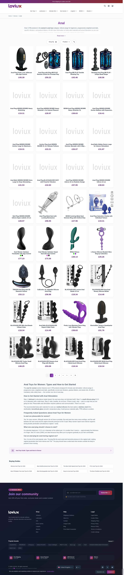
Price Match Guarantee (69, 529)
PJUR (85, 544)
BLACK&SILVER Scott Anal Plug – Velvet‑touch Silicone (74, 362)
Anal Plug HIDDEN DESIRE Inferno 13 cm (101, 181)
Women (15, 16)
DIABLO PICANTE (41, 544)
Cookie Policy (94, 518)
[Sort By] (65, 42)
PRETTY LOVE (63, 544)
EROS (20, 548)
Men (37, 532)
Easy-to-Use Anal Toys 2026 (71, 471)
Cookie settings (95, 532)
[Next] (71, 375)
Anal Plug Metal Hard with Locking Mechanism (48, 217)
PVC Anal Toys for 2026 (96, 466)
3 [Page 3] (59, 375)
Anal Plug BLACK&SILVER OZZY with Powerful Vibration (48, 181)
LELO (79, 544)
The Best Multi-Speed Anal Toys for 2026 (74, 466)
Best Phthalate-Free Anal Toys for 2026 (21, 471)
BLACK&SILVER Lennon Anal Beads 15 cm (74, 290)
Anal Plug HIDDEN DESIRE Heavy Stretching (21, 109)
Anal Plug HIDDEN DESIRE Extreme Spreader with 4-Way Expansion (74, 145)
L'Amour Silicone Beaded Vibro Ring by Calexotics (101, 252)
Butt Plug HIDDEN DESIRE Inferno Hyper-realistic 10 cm (21, 217)
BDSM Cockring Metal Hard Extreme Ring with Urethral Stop (74, 217)
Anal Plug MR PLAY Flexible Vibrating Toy (74, 73)
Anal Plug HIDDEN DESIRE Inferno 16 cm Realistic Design (75, 181)
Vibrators (38, 515)
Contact (65, 521)
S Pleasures (31, 544)
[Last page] (75, 375)
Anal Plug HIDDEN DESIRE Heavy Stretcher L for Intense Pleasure (48, 109)
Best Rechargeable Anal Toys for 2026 (47, 471)
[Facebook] (103, 567)
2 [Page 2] (55, 375)
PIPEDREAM (22, 544)
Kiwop (35, 568)
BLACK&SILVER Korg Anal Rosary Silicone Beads (101, 290)
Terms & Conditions (96, 529)
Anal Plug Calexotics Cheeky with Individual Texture (101, 217)
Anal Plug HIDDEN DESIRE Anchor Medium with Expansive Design (101, 109)
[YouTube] (112, 567)
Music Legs (72, 544)
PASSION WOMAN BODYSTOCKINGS (99, 544)
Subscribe (105, 492)
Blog (64, 526)
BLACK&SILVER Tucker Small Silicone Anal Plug (21, 362)
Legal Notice (94, 515)
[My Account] (109, 6)
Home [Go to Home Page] (10, 16)
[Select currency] (78, 567)
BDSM (81, 11)
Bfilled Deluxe (74, 252)
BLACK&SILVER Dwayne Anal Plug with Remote (48, 362)
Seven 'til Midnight (52, 544)
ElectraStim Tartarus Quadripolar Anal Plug (101, 326)
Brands (89, 11)
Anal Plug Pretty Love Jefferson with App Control (21, 73)
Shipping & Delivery (68, 515)
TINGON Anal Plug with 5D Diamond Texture (21, 290)
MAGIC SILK (13, 548)
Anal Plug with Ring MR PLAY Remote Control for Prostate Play (48, 73)
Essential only (100, 572)
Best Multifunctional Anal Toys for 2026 (47, 466)
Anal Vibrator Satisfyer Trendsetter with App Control (21, 252)
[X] (107, 567)
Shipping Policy (95, 521)
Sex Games (64, 11)
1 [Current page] (51, 375)
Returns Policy (95, 526)
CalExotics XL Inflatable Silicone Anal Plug (48, 290)
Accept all (111, 572)
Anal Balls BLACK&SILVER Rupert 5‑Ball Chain (48, 326)
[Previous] (47, 375)
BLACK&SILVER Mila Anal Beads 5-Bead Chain (21, 326)
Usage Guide (67, 523)
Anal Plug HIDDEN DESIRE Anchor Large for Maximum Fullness (21, 145)
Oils (37, 521)
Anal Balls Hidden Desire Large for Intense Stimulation (101, 145)
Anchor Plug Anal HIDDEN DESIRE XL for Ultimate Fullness (48, 145)
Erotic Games (39, 523)
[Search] (105, 6)
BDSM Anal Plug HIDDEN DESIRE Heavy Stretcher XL (75, 109)
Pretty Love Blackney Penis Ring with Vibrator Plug (75, 326)
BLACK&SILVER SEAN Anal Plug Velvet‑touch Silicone (101, 362)
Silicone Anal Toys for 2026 (18, 466)
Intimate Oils (53, 11)
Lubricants (43, 11)
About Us (65, 518)
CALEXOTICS (13, 544)
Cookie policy (50, 571)
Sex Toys (33, 11)
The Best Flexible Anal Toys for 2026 (99, 471)
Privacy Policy (95, 523)
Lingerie (74, 11)
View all (111, 541)
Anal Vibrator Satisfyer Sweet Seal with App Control (48, 252)
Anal (20, 16)
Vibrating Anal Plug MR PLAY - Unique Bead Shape (101, 73)
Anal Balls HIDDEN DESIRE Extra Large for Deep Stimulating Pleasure (21, 181)
